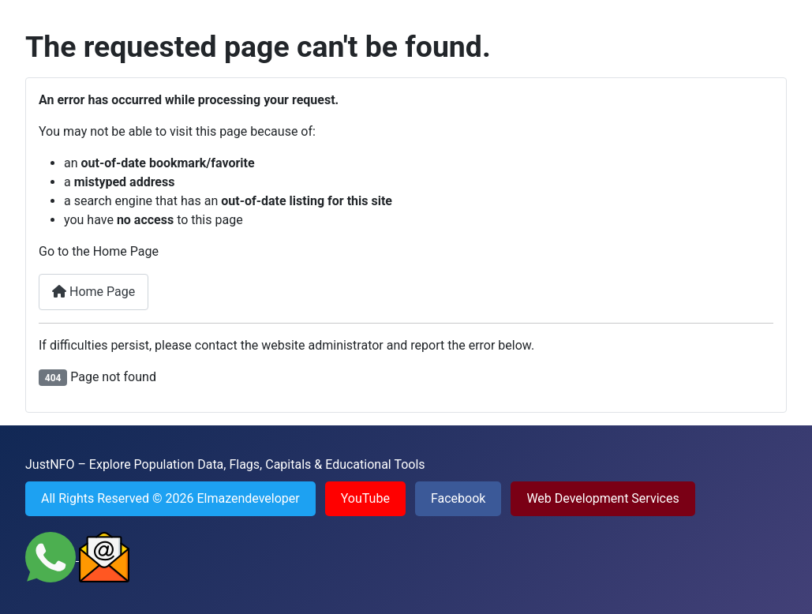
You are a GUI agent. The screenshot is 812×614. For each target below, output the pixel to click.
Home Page (93, 291)
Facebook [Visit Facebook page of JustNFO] (458, 498)
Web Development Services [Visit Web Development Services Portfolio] (602, 498)
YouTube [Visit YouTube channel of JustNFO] (365, 498)
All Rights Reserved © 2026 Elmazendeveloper (170, 498)
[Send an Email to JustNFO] (104, 555)
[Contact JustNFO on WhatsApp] (52, 555)
